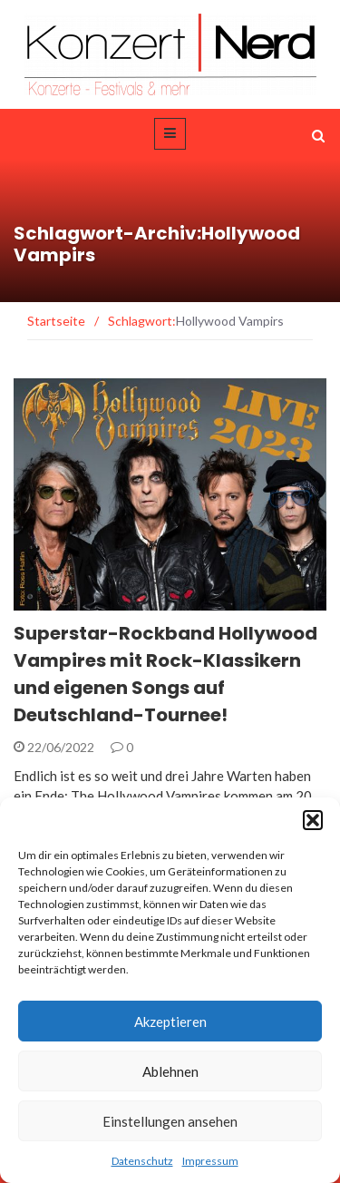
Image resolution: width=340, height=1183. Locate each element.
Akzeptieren (170, 1021)
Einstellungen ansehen (170, 1121)
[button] (313, 820)
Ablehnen (170, 1071)
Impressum (210, 1161)
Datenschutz (142, 1161)
